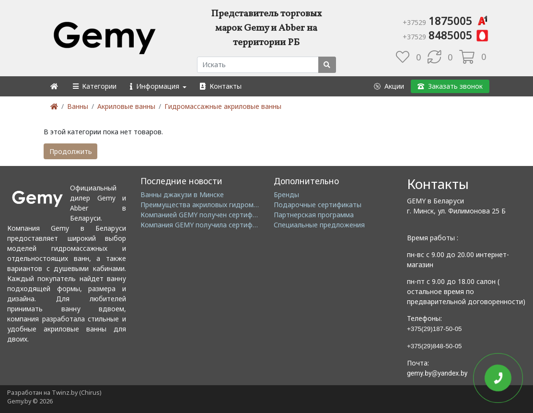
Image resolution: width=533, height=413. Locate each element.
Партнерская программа (314, 214)
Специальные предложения (319, 224)
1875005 (446, 20)
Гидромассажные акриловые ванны (222, 106)
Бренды (286, 194)
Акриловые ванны (126, 106)
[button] (94, 86)
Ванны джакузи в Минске (182, 194)
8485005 (446, 35)
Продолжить (70, 151)
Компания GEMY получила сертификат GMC (212, 224)
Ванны (77, 106)
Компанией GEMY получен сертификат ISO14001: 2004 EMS (237, 214)
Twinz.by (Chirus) (76, 393)
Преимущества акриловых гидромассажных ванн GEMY (231, 204)
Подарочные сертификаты (317, 204)
